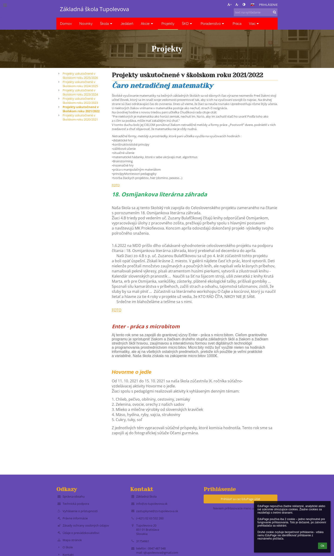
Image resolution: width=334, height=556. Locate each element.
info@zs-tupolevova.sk (151, 504)
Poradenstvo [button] (213, 24)
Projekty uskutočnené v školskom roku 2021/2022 (81, 109)
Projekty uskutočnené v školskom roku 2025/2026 (80, 75)
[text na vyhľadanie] (256, 12)
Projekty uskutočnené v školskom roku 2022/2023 (80, 100)
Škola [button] (106, 24)
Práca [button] (237, 24)
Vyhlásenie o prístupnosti (80, 511)
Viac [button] (254, 24)
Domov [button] (66, 24)
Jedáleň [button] (127, 24)
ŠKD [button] (187, 24)
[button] (252, 4)
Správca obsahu (74, 496)
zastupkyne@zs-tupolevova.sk (157, 511)
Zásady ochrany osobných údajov (86, 525)
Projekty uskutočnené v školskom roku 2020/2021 (80, 117)
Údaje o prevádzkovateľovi (81, 533)
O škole (68, 547)
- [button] (237, 4)
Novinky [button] (86, 24)
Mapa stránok (72, 540)
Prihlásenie (268, 5)
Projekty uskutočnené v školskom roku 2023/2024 (80, 92)
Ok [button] (322, 545)
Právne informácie (75, 518)
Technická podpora (76, 504)
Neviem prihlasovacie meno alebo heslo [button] (240, 508)
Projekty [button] (167, 24)
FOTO (116, 185)
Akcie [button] (147, 24)
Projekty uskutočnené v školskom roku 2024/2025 (80, 84)
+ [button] (229, 4)
